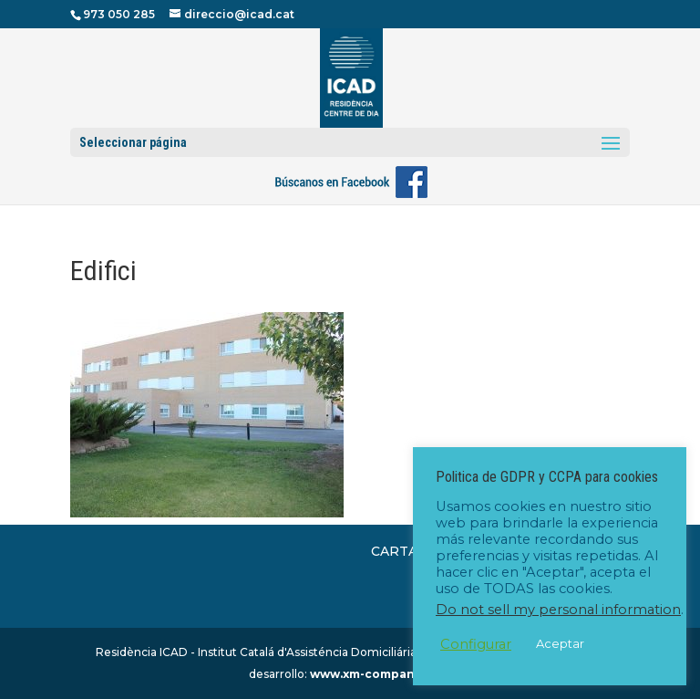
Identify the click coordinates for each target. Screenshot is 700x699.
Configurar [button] (475, 644)
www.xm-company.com (380, 674)
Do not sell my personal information (558, 609)
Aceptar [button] (560, 643)
